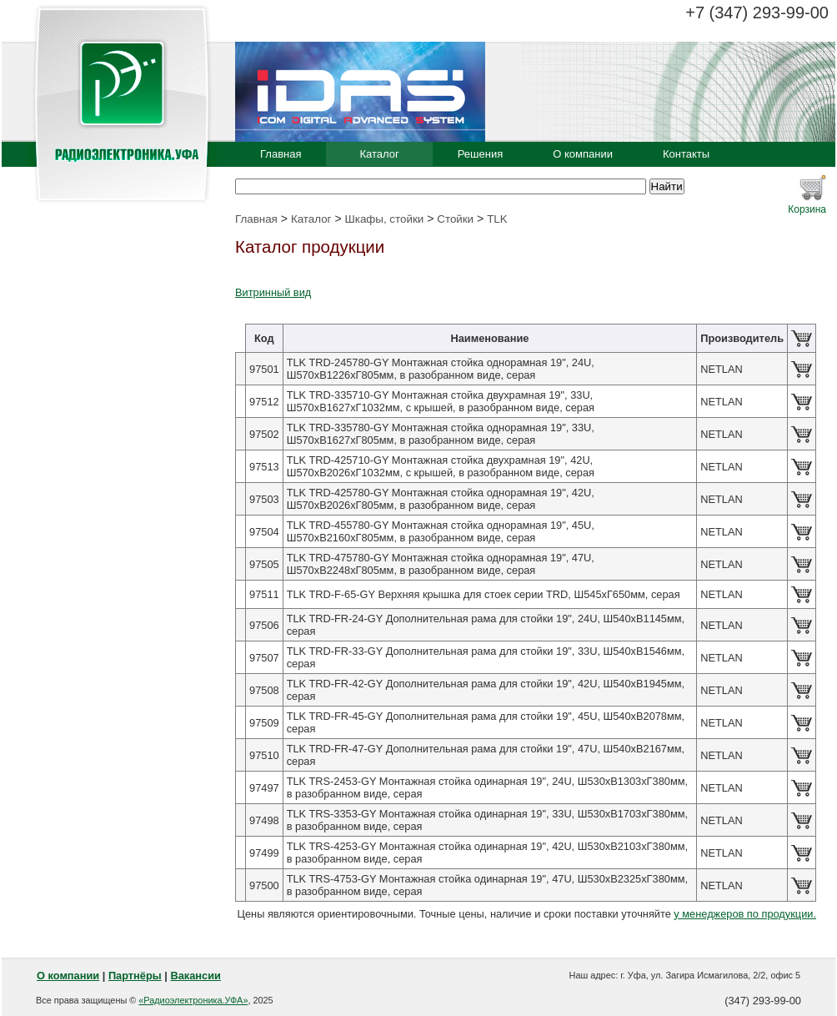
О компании (583, 154)
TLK (497, 219)
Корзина (807, 209)
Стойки (455, 219)
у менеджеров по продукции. (745, 914)
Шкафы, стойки (384, 219)
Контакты (686, 154)
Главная (280, 154)
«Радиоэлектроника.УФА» (193, 1000)
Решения (480, 154)
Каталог (378, 154)
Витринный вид (273, 292)
